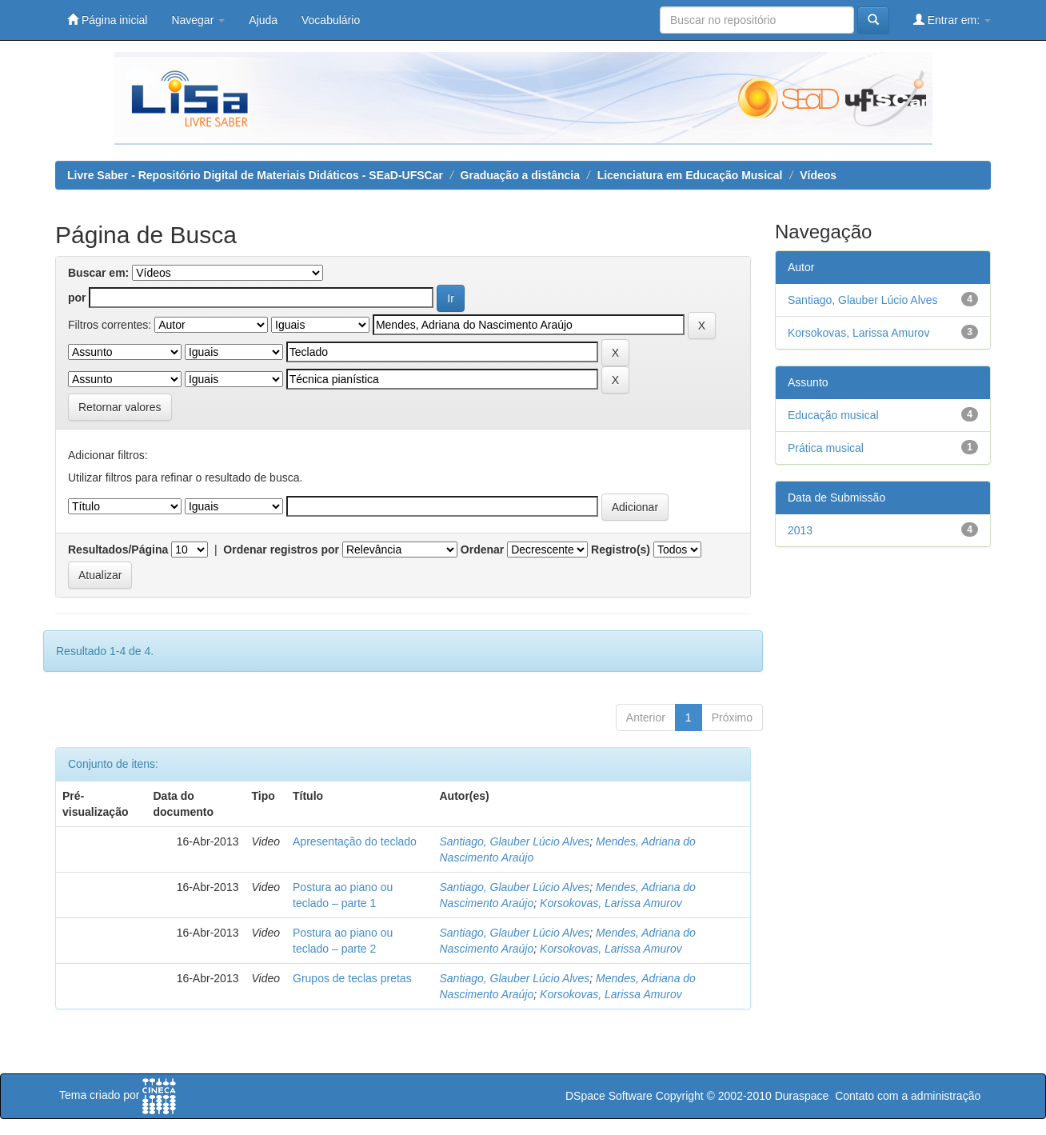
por (77, 297)
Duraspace (802, 1095)
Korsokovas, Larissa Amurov (611, 903)
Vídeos (818, 175)
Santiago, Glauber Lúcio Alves (515, 841)
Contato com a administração (907, 1095)
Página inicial (107, 19)
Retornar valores (120, 407)
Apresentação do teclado (355, 841)
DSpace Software (609, 1095)
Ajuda (263, 20)
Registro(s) (620, 549)
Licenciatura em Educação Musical (690, 175)
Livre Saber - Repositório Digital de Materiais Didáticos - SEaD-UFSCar (255, 175)
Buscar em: (98, 272)
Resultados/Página (118, 549)
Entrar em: (952, 19)
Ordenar (482, 549)
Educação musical (833, 415)
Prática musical (826, 448)
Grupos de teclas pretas (352, 978)
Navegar (198, 20)
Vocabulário (330, 20)
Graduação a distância (520, 175)
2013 (800, 530)
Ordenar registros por (281, 549)
